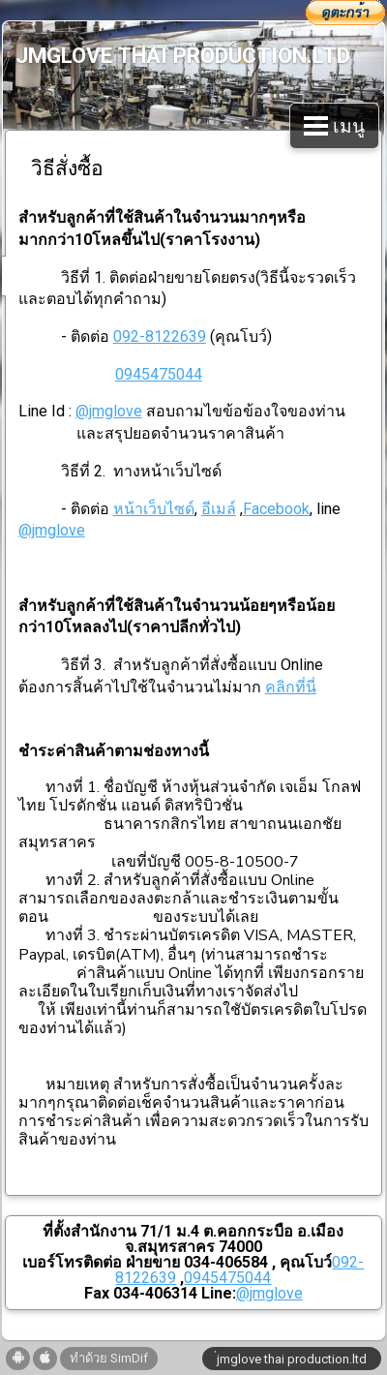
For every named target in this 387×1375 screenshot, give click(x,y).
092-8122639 (159, 336)
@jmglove (108, 411)
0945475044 (158, 374)
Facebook (276, 509)
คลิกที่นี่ (290, 687)
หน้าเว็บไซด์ (153, 509)
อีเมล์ (218, 509)
